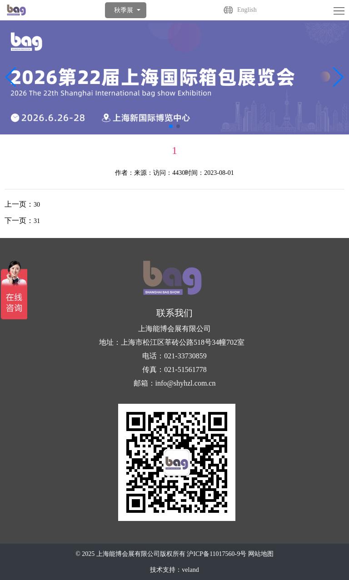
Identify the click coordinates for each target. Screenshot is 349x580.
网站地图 (261, 553)
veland (190, 569)
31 (37, 221)
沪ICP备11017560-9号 (216, 553)
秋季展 (123, 10)
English (247, 9)
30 (37, 204)
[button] (338, 77)
